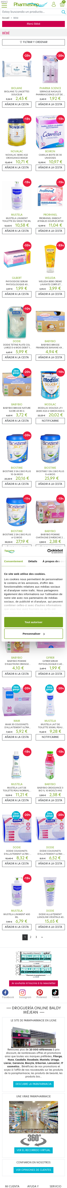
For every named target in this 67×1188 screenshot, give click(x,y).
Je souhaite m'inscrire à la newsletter (33, 983)
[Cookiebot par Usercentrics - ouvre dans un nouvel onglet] (48, 551)
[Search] (30, 12)
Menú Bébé (33, 24)
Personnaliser (34, 633)
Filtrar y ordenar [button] (33, 42)
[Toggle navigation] (4, 4)
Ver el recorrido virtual (33, 1150)
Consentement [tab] (13, 561)
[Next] (42, 937)
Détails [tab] (32, 561)
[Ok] (64, 12)
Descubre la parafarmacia (33, 1084)
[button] (53, 4)
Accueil (5, 18)
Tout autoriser (34, 621)
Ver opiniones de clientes (33, 1170)
